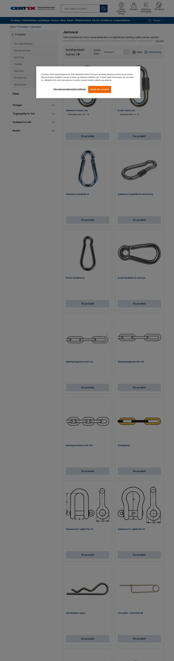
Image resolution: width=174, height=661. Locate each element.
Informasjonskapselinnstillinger (69, 89)
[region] (88, 82)
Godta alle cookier (99, 89)
